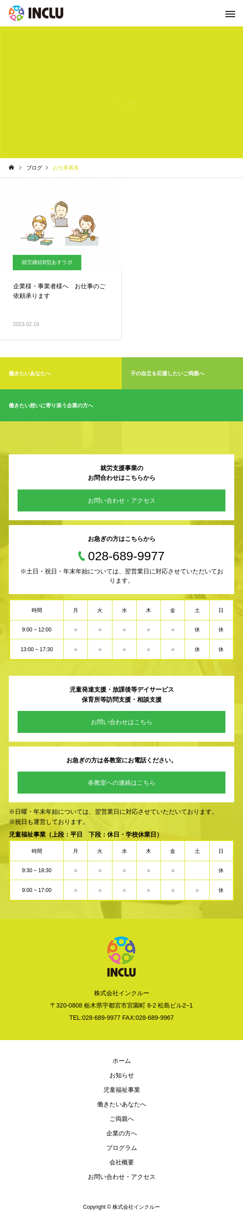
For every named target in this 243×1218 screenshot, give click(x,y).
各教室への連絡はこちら (122, 782)
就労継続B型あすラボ (47, 262)
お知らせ (121, 1075)
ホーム (121, 1060)
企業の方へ (121, 1133)
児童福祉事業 (121, 1089)
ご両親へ (121, 1118)
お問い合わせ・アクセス (122, 500)
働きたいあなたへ (121, 1104)
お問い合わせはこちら (121, 721)
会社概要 (121, 1162)
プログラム (121, 1147)
